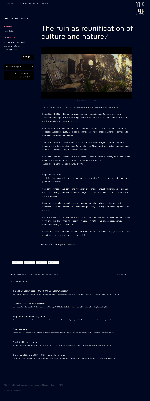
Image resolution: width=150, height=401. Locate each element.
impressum (8, 391)
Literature (18, 46)
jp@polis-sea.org (20, 385)
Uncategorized (10, 49)
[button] (17, 262)
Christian (20, 42)
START (7, 18)
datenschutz (18, 391)
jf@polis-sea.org (34, 385)
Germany (8, 46)
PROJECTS (15, 18)
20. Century (9, 42)
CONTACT (25, 18)
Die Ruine (70, 164)
